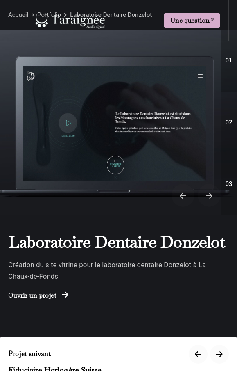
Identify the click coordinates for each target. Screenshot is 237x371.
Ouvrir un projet (38, 295)
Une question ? (192, 20)
